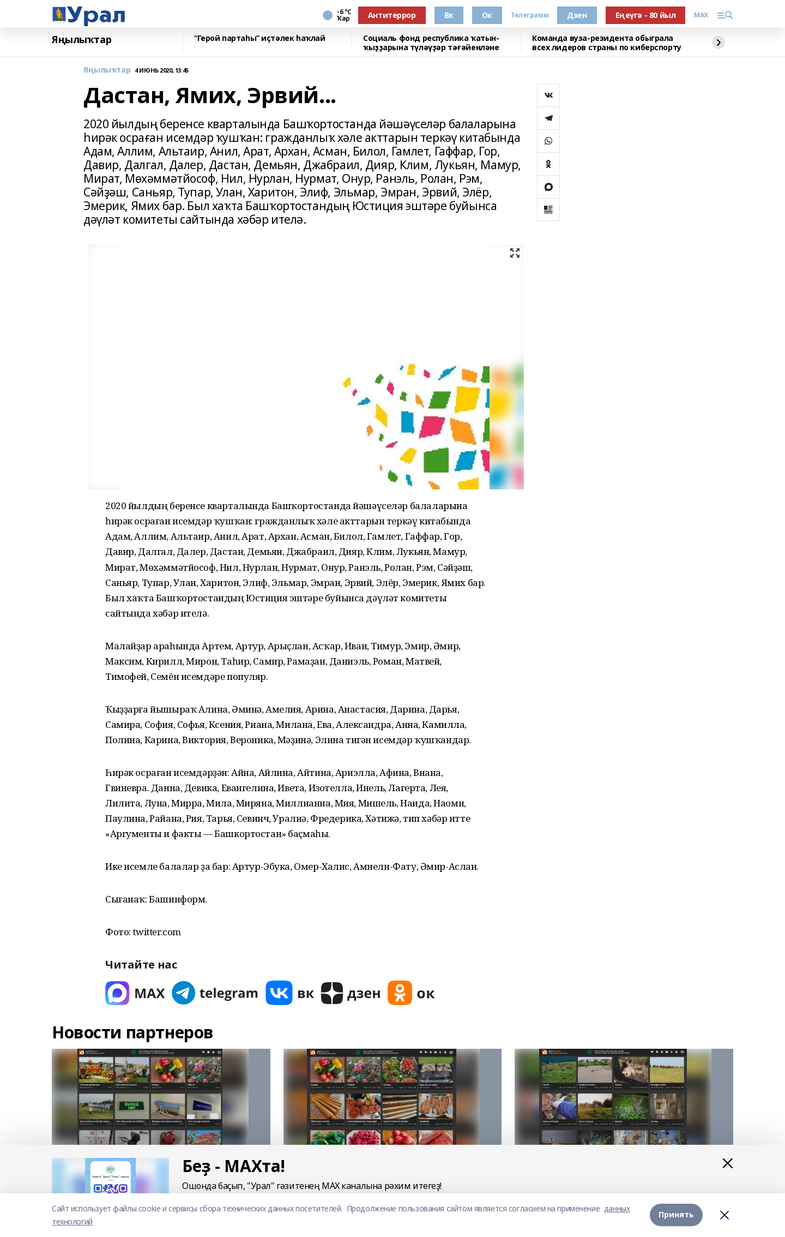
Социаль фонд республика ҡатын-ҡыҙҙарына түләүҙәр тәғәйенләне (431, 43)
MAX (701, 15)
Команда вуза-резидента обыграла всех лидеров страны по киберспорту (606, 43)
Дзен (577, 15)
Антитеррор (392, 15)
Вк (449, 15)
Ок (487, 15)
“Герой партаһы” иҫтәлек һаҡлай (259, 38)
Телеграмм (529, 15)
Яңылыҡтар (81, 40)
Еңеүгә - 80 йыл (645, 15)
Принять (676, 1215)
